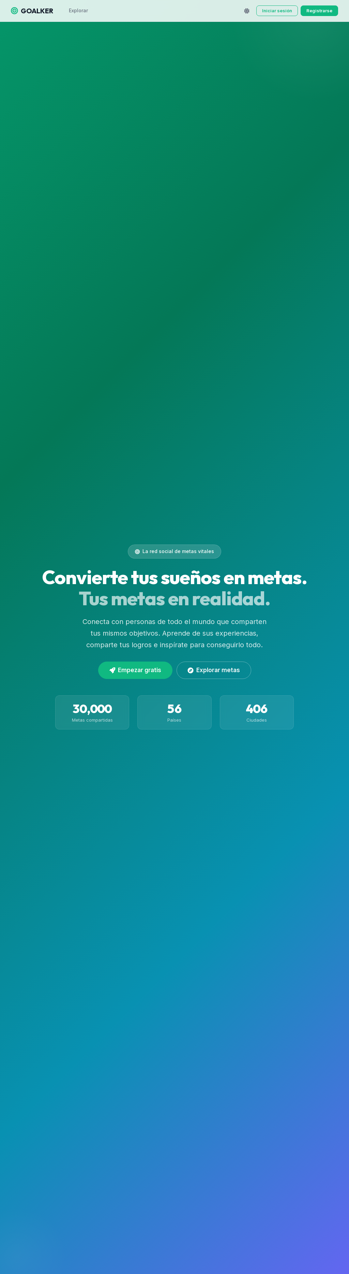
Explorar (78, 10)
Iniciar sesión (277, 10)
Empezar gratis (135, 670)
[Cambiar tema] (247, 11)
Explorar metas (214, 670)
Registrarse (319, 10)
